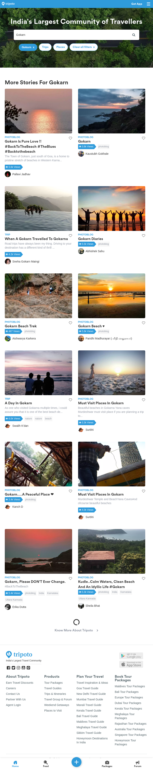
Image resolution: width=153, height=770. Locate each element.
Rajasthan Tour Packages (130, 723)
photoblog (103, 146)
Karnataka (52, 593)
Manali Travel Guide (88, 705)
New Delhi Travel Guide (91, 693)
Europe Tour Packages (129, 697)
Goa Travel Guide (87, 688)
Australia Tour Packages (130, 729)
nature (28, 418)
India (41, 593)
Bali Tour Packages (127, 691)
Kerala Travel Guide (88, 710)
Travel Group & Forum (58, 699)
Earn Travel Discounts (19, 682)
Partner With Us (16, 699)
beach (48, 418)
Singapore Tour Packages (131, 734)
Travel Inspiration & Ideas (92, 682)
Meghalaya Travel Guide (91, 727)
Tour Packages (53, 682)
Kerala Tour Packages (128, 708)
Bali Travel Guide (87, 716)
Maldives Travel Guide (90, 721)
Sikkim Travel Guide (88, 732)
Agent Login (13, 705)
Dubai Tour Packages (128, 703)
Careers (11, 688)
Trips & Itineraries (55, 693)
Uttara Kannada (14, 599)
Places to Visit (53, 710)
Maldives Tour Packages (130, 686)
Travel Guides (53, 688)
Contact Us (13, 693)
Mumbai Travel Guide (89, 699)
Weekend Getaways (56, 705)
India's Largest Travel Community (23, 660)
